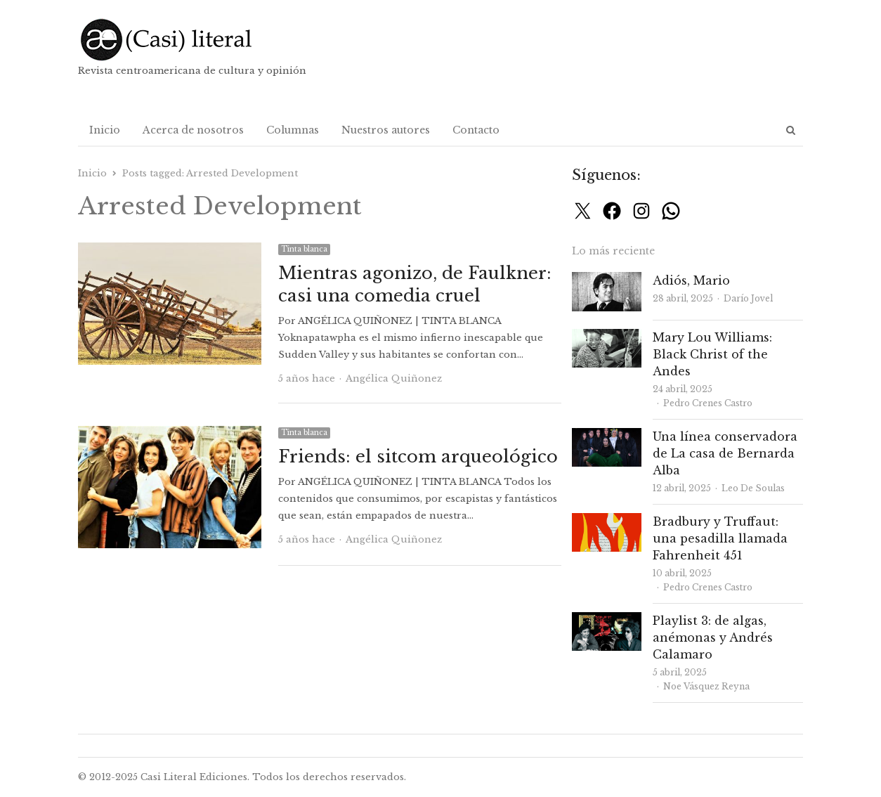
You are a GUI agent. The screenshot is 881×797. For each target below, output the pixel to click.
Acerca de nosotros (193, 130)
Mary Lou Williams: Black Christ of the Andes (712, 354)
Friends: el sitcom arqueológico (418, 456)
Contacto (476, 130)
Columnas (292, 130)
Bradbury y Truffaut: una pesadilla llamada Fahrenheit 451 (720, 538)
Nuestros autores (385, 130)
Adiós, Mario (691, 280)
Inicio (104, 130)
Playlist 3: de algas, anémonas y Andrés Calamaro (713, 637)
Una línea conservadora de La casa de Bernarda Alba (725, 453)
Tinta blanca (304, 249)
